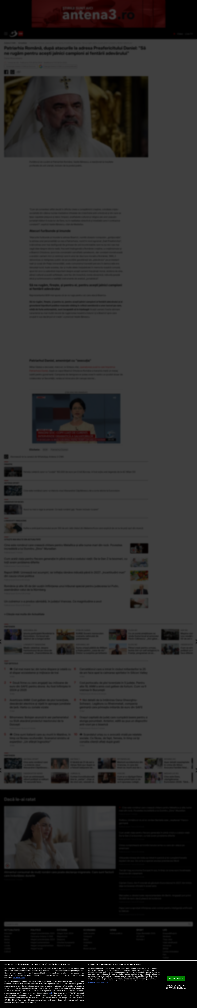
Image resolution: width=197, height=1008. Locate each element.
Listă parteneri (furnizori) (98, 982)
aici (50, 993)
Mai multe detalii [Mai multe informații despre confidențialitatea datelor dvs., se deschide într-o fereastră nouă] (19, 978)
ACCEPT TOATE (176, 978)
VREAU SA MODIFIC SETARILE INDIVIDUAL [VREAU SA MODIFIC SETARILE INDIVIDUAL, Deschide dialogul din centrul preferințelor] (176, 987)
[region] (98, 984)
